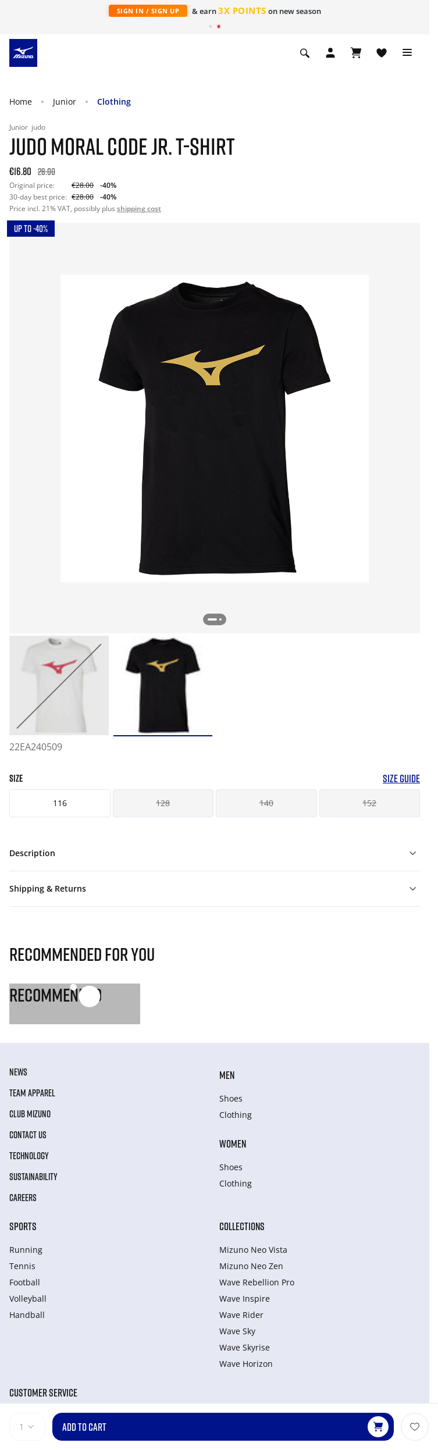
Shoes (231, 1098)
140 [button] (266, 802)
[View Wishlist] (381, 53)
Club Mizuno (30, 1114)
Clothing (114, 101)
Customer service (43, 1392)
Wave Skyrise (244, 1347)
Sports (23, 1226)
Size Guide (401, 778)
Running (25, 1249)
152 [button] (369, 802)
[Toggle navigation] (407, 53)
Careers (23, 1197)
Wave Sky (237, 1331)
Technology (29, 1156)
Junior (64, 101)
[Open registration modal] (330, 53)
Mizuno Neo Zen (251, 1265)
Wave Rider (241, 1314)
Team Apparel (32, 1093)
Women (232, 1143)
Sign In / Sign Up (148, 10)
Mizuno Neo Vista (253, 1249)
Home (20, 101)
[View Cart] (356, 53)
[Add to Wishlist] (415, 1427)
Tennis (22, 1265)
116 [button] (60, 802)
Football (24, 1282)
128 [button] (163, 802)
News (18, 1072)
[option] (59, 685)
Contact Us (28, 1135)
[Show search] (305, 53)
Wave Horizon (246, 1363)
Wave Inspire (244, 1298)
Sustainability (33, 1176)
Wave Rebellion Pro (256, 1282)
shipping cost (139, 208)
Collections (242, 1226)
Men (226, 1074)
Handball (27, 1314)
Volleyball (28, 1298)
